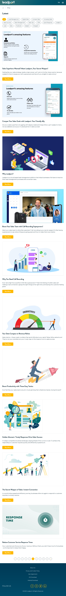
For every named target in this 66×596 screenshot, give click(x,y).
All (4, 19)
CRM (38, 22)
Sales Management (20, 22)
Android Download (33, 580)
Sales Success (7, 22)
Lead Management (13, 19)
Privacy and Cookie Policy (33, 571)
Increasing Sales (48, 19)
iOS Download (33, 577)
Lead (5, 26)
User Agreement (32, 574)
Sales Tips (31, 22)
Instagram (35, 26)
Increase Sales (36, 19)
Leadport (58, 22)
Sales (11, 26)
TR (59, 3)
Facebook (18, 26)
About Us (32, 567)
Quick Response (48, 22)
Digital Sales (25, 19)
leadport (27, 26)
